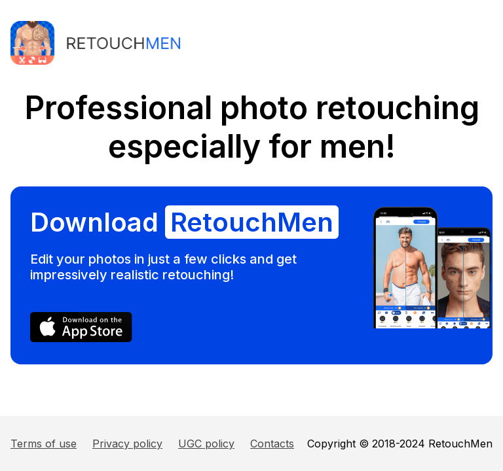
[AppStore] (81, 338)
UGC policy (206, 443)
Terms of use (43, 443)
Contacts (272, 443)
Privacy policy (127, 443)
